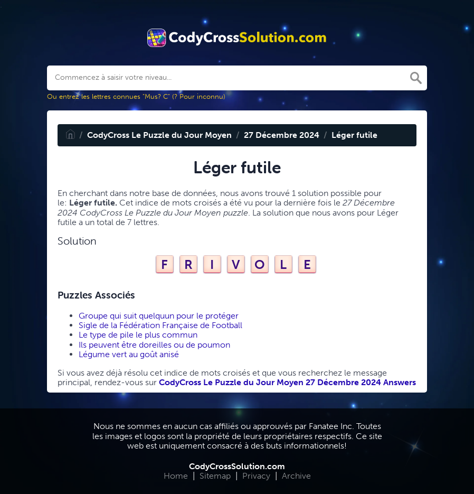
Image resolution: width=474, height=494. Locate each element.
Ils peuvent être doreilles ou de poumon (154, 345)
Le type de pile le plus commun (138, 335)
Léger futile (354, 135)
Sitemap (215, 476)
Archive (296, 476)
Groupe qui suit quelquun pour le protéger (159, 316)
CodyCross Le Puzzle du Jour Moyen (159, 135)
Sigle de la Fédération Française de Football (160, 325)
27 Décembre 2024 (281, 135)
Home (176, 476)
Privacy (256, 476)
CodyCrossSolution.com (237, 466)
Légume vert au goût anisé (129, 354)
